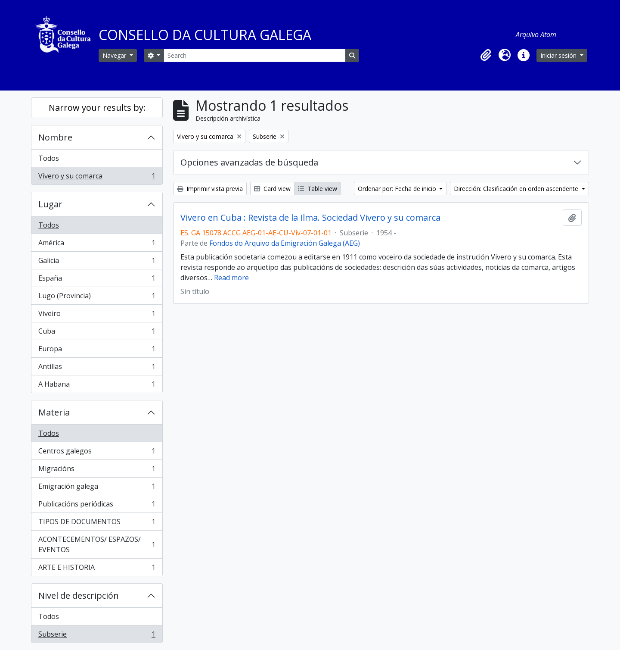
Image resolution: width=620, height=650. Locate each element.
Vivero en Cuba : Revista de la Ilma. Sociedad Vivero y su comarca (310, 217)
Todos (48, 158)
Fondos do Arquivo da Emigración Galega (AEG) (284, 243)
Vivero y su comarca (96, 177)
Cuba (96, 333)
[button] (485, 55)
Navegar (115, 55)
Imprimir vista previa (210, 188)
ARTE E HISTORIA (96, 569)
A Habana (96, 386)
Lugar (50, 204)
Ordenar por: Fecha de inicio (398, 188)
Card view (272, 188)
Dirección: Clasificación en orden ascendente (517, 188)
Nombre (55, 137)
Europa (96, 351)
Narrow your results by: (97, 107)
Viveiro (96, 315)
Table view (317, 188)
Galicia (96, 262)
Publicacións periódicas (96, 506)
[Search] (254, 55)
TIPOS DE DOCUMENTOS (96, 523)
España (96, 280)
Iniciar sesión (559, 55)
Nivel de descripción (78, 595)
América (96, 244)
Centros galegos (96, 453)
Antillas (96, 368)
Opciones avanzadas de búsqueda (249, 162)
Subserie (96, 636)
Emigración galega (96, 488)
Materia (54, 412)
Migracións (96, 470)
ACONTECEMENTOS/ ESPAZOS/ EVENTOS (96, 544)
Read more (231, 277)
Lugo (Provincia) (96, 298)
